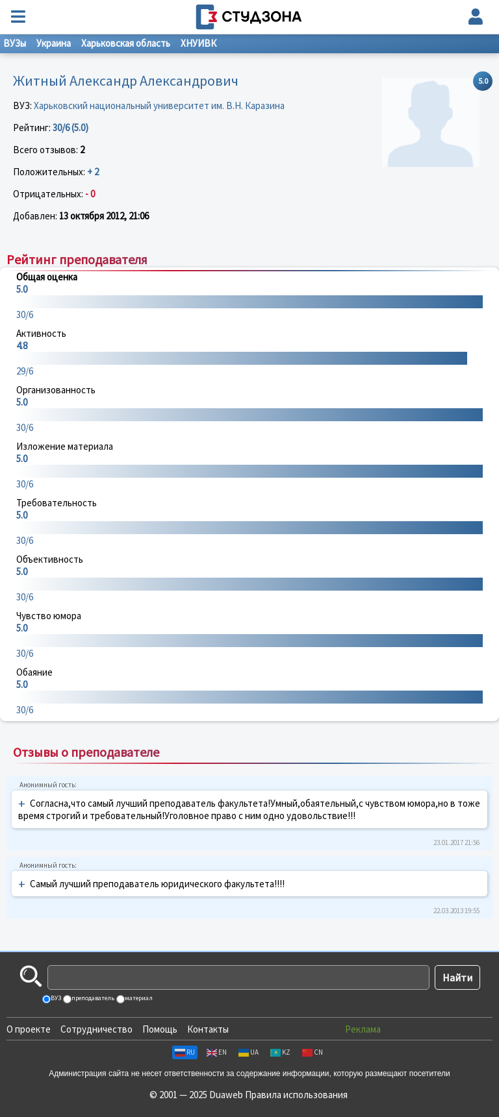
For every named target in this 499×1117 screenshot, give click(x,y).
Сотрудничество (96, 1029)
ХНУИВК (198, 43)
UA (248, 1052)
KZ (280, 1052)
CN (312, 1052)
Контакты (208, 1029)
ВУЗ (55, 998)
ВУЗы (14, 43)
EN (217, 1052)
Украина (53, 43)
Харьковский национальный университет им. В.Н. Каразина (159, 105)
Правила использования (296, 1094)
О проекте (28, 1029)
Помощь (159, 1029)
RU (185, 1052)
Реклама (363, 1029)
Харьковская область (125, 43)
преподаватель (92, 998)
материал (138, 998)
